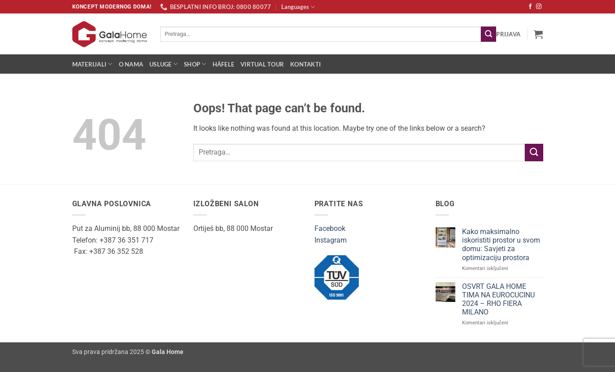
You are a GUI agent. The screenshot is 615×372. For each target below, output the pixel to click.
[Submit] (488, 34)
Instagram (330, 240)
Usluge (163, 64)
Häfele (224, 64)
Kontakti (305, 64)
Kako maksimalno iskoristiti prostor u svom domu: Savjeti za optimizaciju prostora (501, 244)
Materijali (92, 64)
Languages (298, 7)
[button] (508, 34)
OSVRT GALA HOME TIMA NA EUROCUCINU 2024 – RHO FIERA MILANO (498, 299)
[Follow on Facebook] (530, 7)
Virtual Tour (262, 64)
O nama (131, 64)
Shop (195, 64)
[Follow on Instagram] (538, 7)
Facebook (329, 228)
